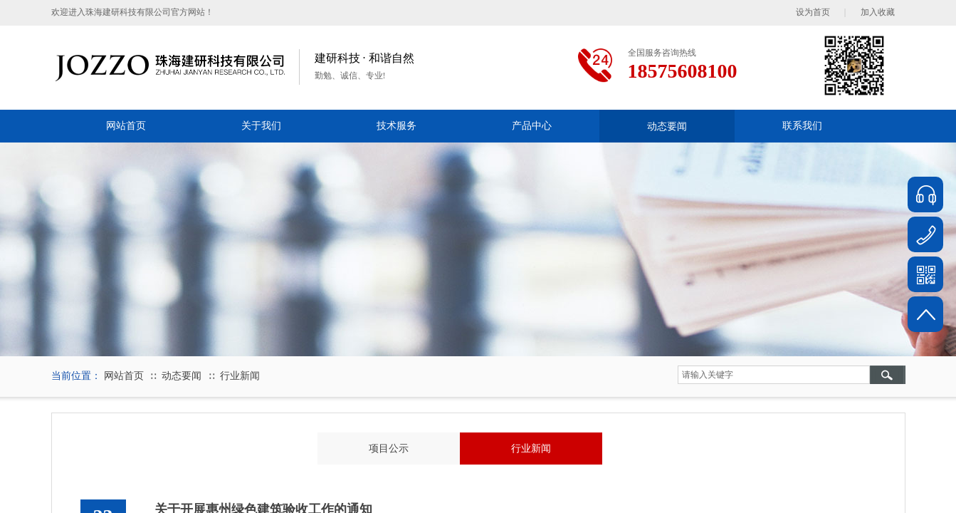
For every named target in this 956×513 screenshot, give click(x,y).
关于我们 (261, 125)
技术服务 (396, 125)
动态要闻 (667, 126)
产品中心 (532, 125)
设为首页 (813, 12)
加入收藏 (878, 12)
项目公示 (389, 448)
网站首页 (126, 125)
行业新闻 (240, 375)
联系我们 (802, 125)
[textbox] (774, 375)
